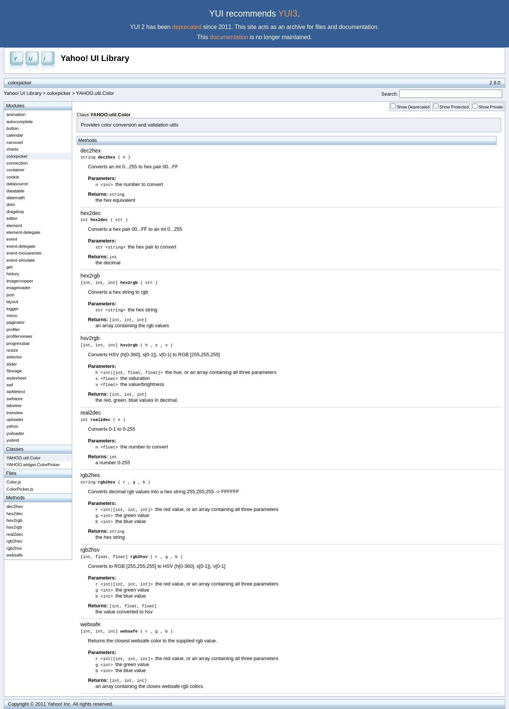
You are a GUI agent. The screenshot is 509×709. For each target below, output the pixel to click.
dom (10, 204)
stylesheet (16, 377)
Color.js (13, 481)
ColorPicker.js (19, 488)
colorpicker (59, 93)
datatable (15, 190)
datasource (17, 183)
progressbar (18, 343)
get (9, 266)
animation (16, 114)
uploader (15, 419)
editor (11, 218)
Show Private (491, 107)
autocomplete (19, 121)
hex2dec (90, 213)
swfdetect (15, 391)
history (12, 273)
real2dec (90, 413)
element (14, 225)
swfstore (14, 398)
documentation (229, 37)
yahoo (12, 426)
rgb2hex (90, 475)
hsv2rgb (90, 338)
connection (17, 162)
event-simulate (20, 260)
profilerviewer (19, 336)
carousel (14, 142)
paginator (15, 322)
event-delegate (20, 246)
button (12, 128)
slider (11, 363)
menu (11, 315)
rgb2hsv (90, 550)
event (11, 238)
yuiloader (15, 433)
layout (12, 301)
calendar (14, 135)
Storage (14, 370)
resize (12, 350)
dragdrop (15, 211)
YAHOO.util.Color (23, 457)
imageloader (18, 287)
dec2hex (90, 151)
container (15, 169)
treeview (14, 412)
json (10, 294)
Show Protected (454, 107)
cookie (12, 176)
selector (14, 356)
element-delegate (23, 232)
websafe (90, 624)
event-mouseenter (24, 252)
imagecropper (19, 280)
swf (9, 384)
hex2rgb (90, 276)
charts (12, 148)
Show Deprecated (413, 107)
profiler (13, 329)
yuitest (12, 440)
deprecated (186, 27)
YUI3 (287, 13)
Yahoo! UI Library (95, 58)
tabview (13, 405)
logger (12, 308)
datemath (15, 197)
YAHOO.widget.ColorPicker (33, 464)
